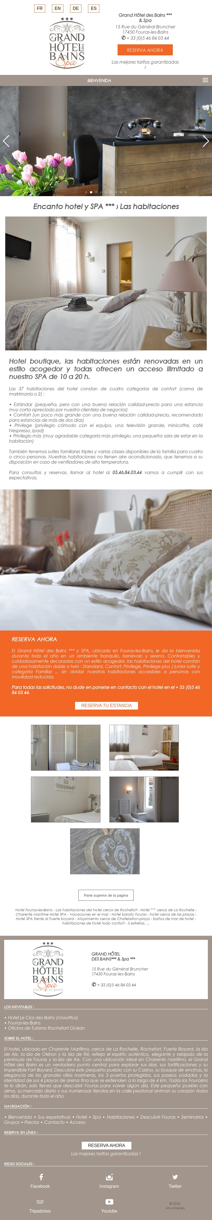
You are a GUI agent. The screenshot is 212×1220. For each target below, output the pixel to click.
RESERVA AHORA (106, 1145)
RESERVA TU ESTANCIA (106, 705)
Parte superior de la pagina (106, 895)
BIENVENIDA (99, 80)
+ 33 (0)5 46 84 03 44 (148, 37)
